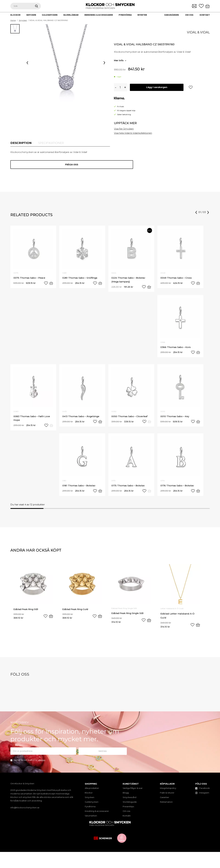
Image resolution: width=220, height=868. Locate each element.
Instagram (202, 796)
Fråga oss (60, 165)
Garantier (164, 800)
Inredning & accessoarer (97, 814)
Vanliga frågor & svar (133, 791)
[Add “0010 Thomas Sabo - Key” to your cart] (198, 424)
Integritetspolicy (168, 791)
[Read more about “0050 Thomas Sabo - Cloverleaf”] (149, 424)
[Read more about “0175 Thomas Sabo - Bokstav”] (149, 494)
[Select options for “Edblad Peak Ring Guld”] (100, 620)
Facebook (202, 791)
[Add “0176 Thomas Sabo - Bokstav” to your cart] (198, 494)
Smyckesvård (129, 800)
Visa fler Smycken (124, 128)
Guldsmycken (91, 805)
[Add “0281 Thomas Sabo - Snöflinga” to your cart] (100, 284)
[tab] (21, 143)
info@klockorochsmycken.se (24, 811)
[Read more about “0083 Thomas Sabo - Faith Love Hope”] (51, 428)
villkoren (41, 763)
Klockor (89, 796)
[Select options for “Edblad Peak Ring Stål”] (51, 620)
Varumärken (171, 15)
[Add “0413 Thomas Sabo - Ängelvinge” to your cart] (100, 424)
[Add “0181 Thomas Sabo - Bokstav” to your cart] (100, 494)
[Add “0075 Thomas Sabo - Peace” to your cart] (51, 284)
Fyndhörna (90, 809)
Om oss (189, 15)
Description (21, 143)
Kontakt (205, 15)
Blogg (126, 796)
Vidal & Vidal (198, 32)
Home (13, 20)
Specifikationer (54, 143)
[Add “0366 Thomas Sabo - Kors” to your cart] (198, 354)
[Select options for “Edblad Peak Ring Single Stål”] (149, 624)
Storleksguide (130, 805)
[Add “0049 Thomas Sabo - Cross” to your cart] (198, 284)
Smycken (23, 20)
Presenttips (128, 809)
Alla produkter (92, 791)
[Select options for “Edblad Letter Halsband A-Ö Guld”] (198, 628)
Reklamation (166, 805)
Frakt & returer (167, 796)
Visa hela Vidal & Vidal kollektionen (133, 133)
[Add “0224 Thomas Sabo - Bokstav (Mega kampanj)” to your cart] (149, 288)
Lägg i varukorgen (157, 87)
